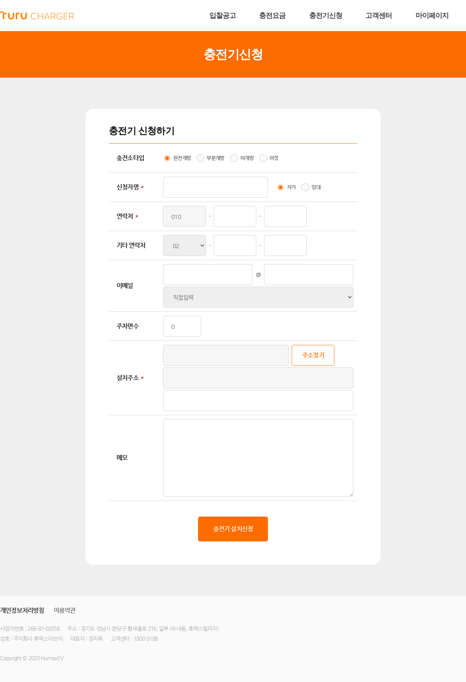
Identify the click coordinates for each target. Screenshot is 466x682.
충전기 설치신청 (233, 528)
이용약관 (65, 610)
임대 (315, 187)
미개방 (247, 158)
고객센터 (378, 15)
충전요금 (272, 15)
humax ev (37, 15)
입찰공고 (222, 15)
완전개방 (182, 158)
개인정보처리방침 (22, 610)
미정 (274, 158)
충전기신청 (326, 15)
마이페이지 (432, 15)
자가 (291, 187)
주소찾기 (313, 355)
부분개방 (215, 158)
